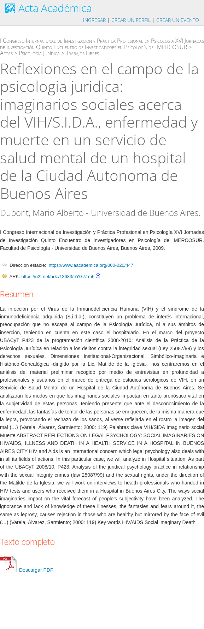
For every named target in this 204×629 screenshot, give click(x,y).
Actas (6, 53)
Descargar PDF (26, 570)
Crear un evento (177, 20)
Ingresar (94, 20)
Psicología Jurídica (39, 53)
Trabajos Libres (82, 53)
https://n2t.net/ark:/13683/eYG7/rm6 (57, 276)
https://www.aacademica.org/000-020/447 (91, 265)
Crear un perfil (131, 20)
